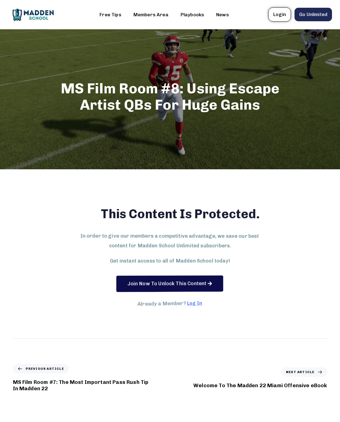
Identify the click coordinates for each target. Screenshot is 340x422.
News (222, 14)
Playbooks (192, 14)
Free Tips (110, 14)
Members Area (150, 14)
